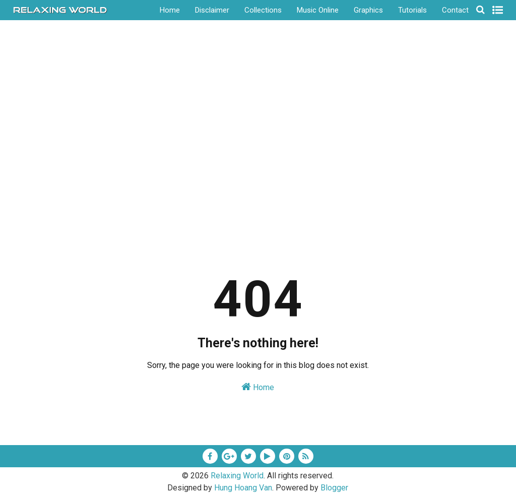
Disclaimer (212, 10)
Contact (455, 10)
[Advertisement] (258, 165)
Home (170, 10)
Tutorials (412, 10)
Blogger (334, 487)
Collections (263, 10)
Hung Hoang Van (243, 487)
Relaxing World (237, 475)
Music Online (318, 10)
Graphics (368, 10)
